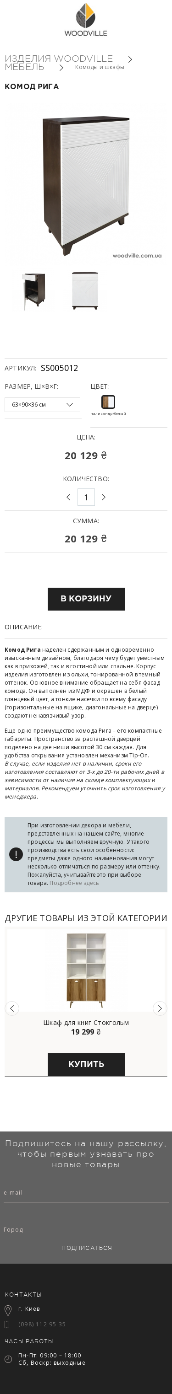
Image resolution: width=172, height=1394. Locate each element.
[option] (35, 290)
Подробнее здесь (74, 883)
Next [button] (160, 1008)
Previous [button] (12, 1008)
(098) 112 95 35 (42, 1324)
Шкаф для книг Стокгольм (86, 1023)
